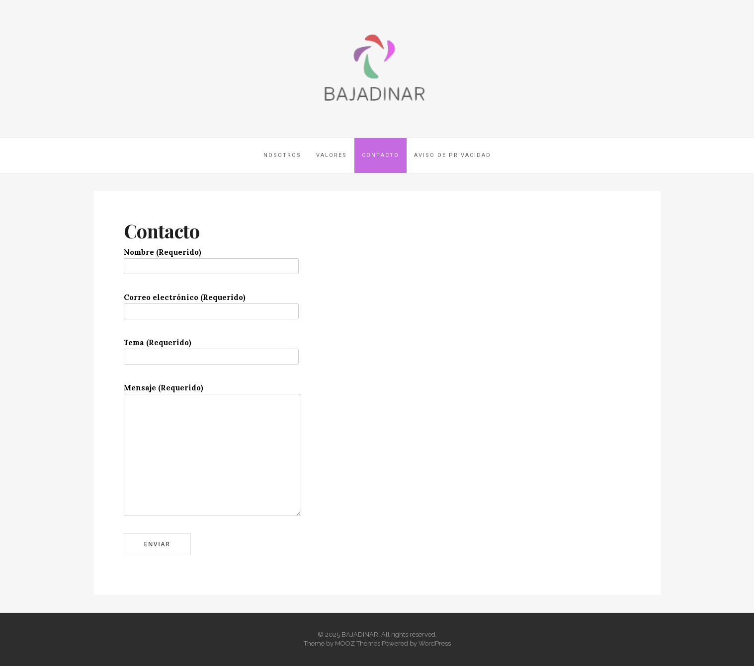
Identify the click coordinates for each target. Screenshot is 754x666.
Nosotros (282, 155)
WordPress (435, 643)
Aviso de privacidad (452, 155)
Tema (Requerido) (211, 349)
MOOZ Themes (357, 643)
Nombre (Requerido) (211, 259)
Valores (331, 155)
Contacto (380, 155)
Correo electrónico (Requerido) (211, 304)
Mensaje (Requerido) (212, 393)
